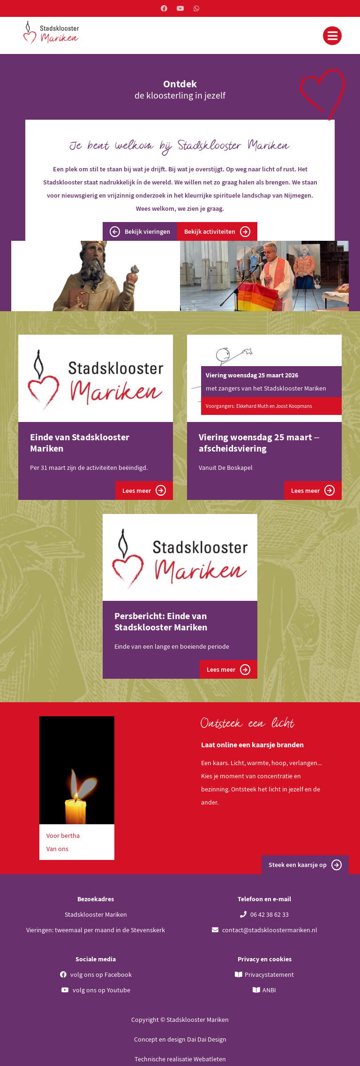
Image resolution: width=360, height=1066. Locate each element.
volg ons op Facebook (96, 974)
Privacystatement (269, 974)
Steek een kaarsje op (305, 864)
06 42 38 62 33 (264, 914)
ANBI (269, 990)
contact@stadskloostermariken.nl (264, 930)
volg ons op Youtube (95, 990)
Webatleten (210, 1059)
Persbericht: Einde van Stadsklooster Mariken (160, 621)
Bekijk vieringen (140, 231)
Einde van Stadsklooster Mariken (79, 442)
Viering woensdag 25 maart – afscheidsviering (259, 442)
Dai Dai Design (206, 1039)
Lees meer (144, 490)
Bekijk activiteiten (217, 231)
